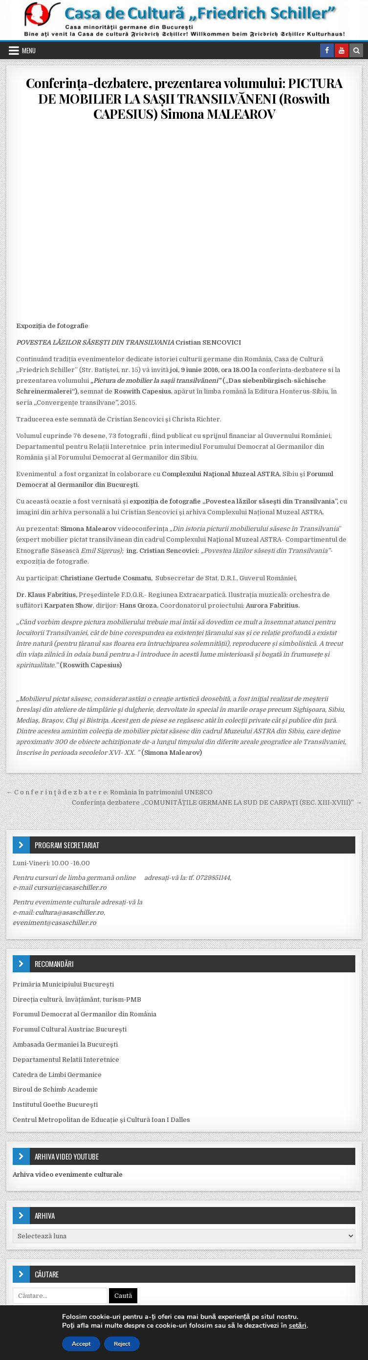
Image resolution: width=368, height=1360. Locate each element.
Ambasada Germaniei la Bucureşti (65, 1044)
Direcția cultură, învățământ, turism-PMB (77, 999)
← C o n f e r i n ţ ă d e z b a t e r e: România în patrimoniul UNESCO (109, 792)
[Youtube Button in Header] (341, 50)
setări (297, 1325)
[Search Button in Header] (356, 50)
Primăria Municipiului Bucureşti (63, 984)
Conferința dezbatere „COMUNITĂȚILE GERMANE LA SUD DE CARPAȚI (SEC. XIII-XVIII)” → (217, 802)
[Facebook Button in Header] (327, 50)
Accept (81, 1344)
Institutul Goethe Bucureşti (55, 1104)
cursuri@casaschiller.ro (70, 887)
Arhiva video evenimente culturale (68, 1174)
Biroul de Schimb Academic (55, 1089)
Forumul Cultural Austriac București (70, 1029)
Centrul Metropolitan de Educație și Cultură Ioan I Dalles (101, 1119)
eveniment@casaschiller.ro (54, 922)
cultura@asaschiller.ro (69, 912)
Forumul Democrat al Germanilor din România (84, 1014)
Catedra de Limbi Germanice (57, 1074)
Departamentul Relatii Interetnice (66, 1059)
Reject (122, 1344)
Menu (29, 50)
